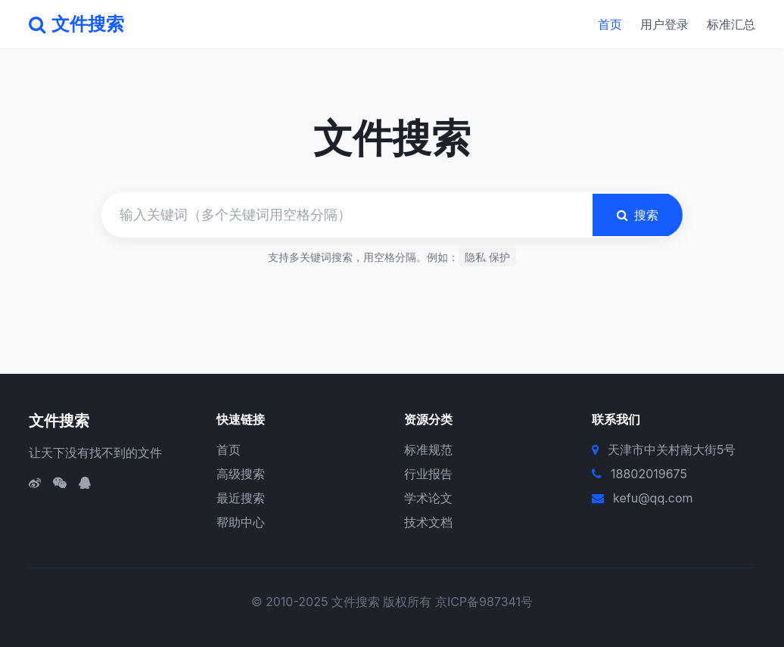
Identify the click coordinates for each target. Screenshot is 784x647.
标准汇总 (731, 24)
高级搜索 (240, 473)
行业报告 (428, 473)
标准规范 (428, 449)
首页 (610, 24)
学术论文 (428, 497)
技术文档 (428, 522)
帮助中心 (240, 522)
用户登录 (664, 24)
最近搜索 (240, 497)
